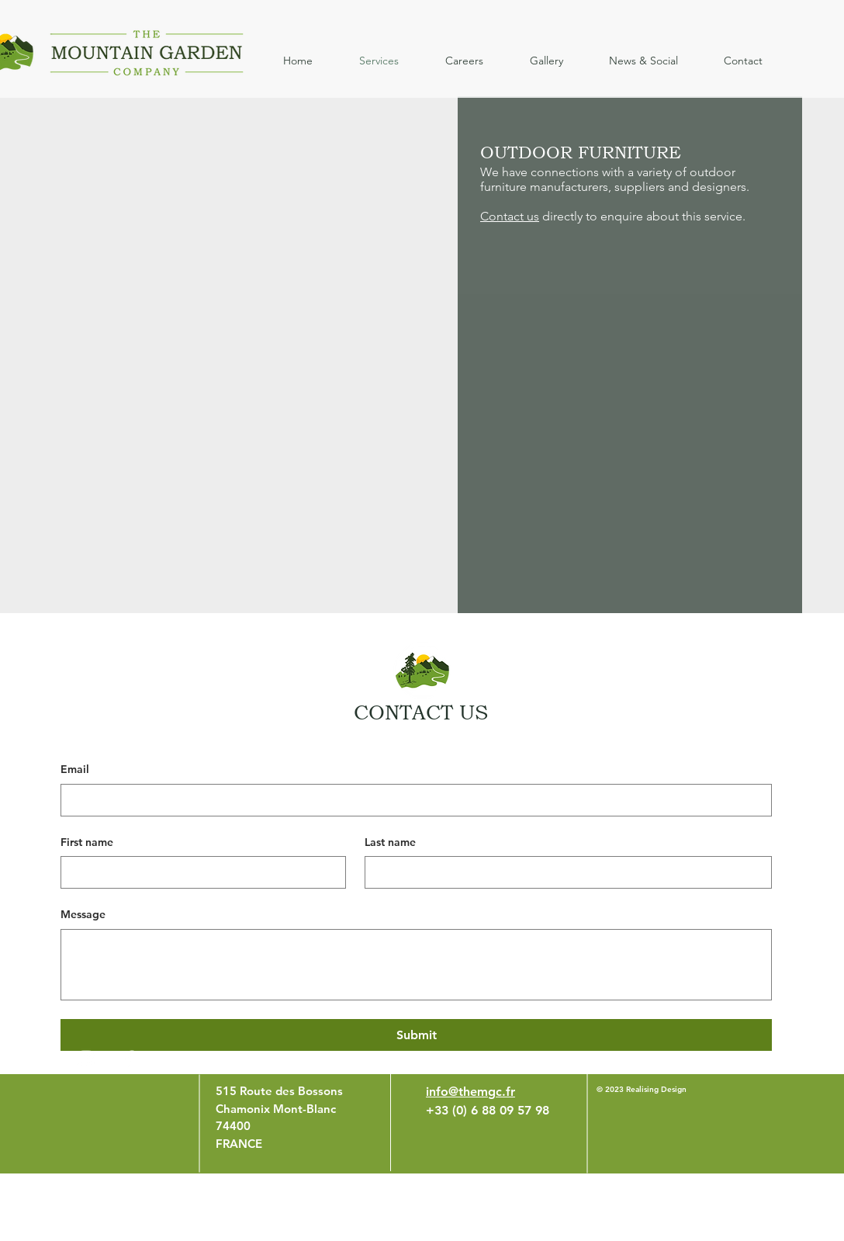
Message (83, 914)
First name (87, 842)
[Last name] (563, 872)
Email (75, 769)
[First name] (198, 872)
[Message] (416, 964)
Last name (390, 842)
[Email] (411, 800)
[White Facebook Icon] (129, 1058)
